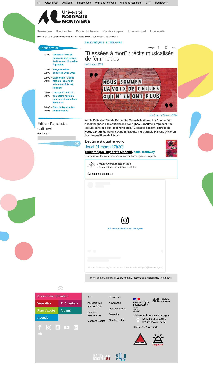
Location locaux (117, 308)
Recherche (63, 31)
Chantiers (69, 303)
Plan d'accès (46, 310)
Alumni (66, 310)
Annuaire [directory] (67, 2)
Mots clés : (43, 133)
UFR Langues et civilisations (126, 277)
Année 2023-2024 (67, 37)
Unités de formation (105, 2)
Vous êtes (44, 303)
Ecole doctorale (87, 31)
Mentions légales (96, 321)
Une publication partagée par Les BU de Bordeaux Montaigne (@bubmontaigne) (125, 267)
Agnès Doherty (141, 124)
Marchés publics (117, 320)
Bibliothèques (83, 2)
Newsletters (115, 303)
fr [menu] (39, 2)
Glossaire (114, 314)
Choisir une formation (52, 296)
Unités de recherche (131, 2)
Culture (55, 37)
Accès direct (51, 2)
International (137, 31)
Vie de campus (113, 31)
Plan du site (115, 297)
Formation (44, 31)
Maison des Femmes (158, 277)
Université (157, 31)
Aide (90, 297)
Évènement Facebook (99, 174)
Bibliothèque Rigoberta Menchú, (109, 152)
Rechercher (161, 2)
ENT (148, 2)
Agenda (47, 37)
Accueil (40, 37)
